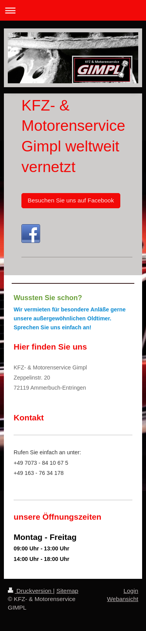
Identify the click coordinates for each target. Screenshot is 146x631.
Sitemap (67, 590)
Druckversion (30, 590)
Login (130, 590)
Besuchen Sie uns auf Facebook (71, 200)
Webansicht (122, 599)
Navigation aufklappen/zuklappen (73, 10)
